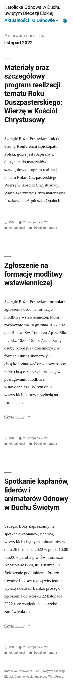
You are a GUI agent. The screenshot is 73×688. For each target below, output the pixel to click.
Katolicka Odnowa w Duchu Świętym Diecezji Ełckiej (32, 10)
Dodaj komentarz (45, 228)
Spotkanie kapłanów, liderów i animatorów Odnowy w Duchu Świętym (36, 494)
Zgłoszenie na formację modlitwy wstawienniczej (33, 274)
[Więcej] (64, 21)
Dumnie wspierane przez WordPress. (39, 676)
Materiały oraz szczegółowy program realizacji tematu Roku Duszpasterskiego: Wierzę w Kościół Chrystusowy (33, 93)
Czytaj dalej (17, 416)
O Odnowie (43, 20)
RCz (11, 222)
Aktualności (16, 20)
